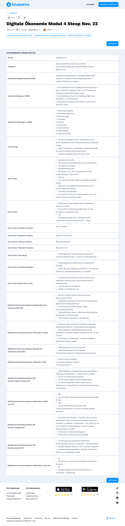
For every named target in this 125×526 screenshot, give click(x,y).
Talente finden (30, 493)
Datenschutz (28, 518)
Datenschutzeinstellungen (61, 518)
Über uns (47, 518)
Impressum (38, 518)
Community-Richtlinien (14, 499)
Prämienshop (11, 496)
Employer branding (32, 496)
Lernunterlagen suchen (14, 493)
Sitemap (74, 518)
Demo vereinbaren (31, 499)
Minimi (49, 30)
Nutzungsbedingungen (14, 518)
